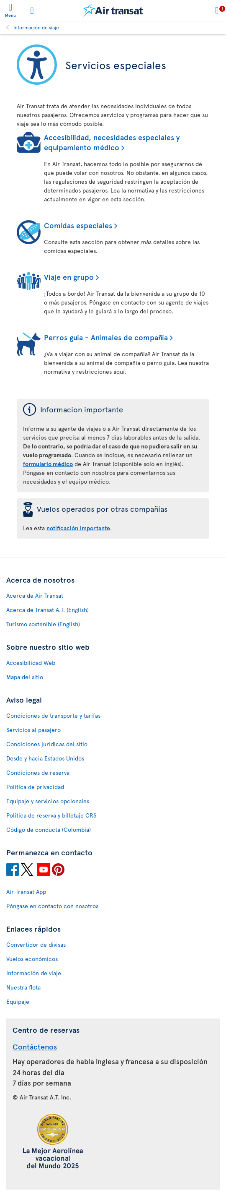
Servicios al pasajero (33, 730)
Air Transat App (26, 892)
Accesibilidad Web (30, 663)
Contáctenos (35, 1046)
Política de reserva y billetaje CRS (51, 815)
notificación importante (78, 528)
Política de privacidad (35, 787)
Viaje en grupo (69, 276)
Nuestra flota (23, 987)
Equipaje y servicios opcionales (47, 801)
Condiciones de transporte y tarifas (53, 715)
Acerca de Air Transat (34, 595)
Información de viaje (36, 27)
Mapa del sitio (24, 677)
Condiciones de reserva (37, 772)
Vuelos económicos (32, 959)
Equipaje (17, 1001)
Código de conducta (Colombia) (48, 829)
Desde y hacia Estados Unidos (45, 758)
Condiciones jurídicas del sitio (46, 744)
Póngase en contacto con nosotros (52, 906)
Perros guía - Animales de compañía (106, 337)
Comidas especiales (78, 225)
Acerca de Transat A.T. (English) (47, 610)
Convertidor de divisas (36, 944)
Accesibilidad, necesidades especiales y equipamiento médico (112, 142)
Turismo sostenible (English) (43, 624)
